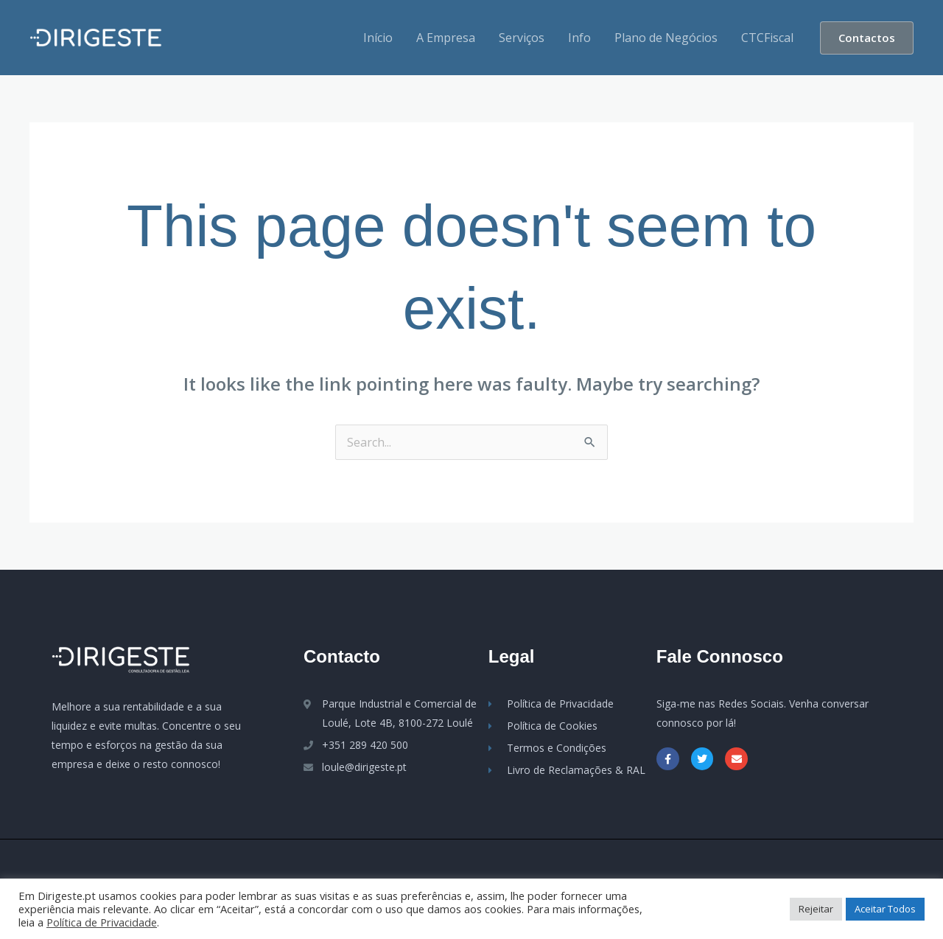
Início (378, 37)
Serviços (521, 37)
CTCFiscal (767, 37)
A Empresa (445, 37)
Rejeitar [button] (816, 908)
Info (579, 37)
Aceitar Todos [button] (885, 908)
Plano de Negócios (666, 37)
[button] (867, 38)
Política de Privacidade (101, 922)
